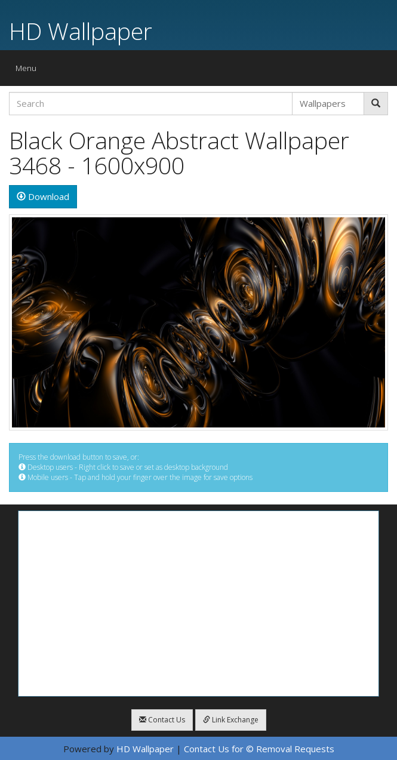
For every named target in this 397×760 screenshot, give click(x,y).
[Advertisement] (198, 603)
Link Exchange (230, 720)
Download (43, 196)
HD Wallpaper (80, 31)
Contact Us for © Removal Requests (259, 749)
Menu (29, 70)
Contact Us (162, 720)
